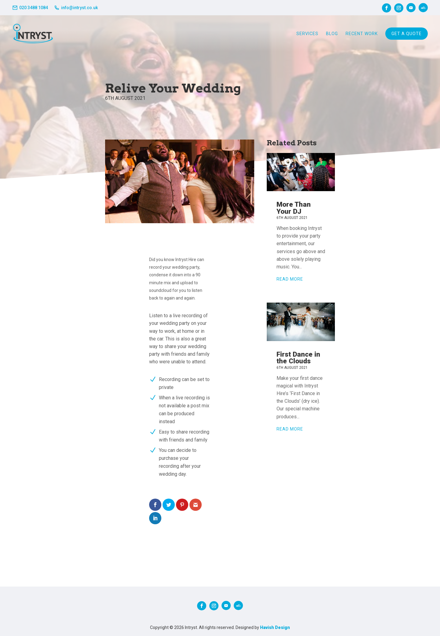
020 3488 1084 (33, 7)
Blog (332, 33)
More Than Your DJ (294, 207)
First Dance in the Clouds (298, 357)
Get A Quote (406, 33)
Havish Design (275, 627)
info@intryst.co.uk (79, 7)
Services (307, 33)
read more (290, 279)
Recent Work (362, 33)
